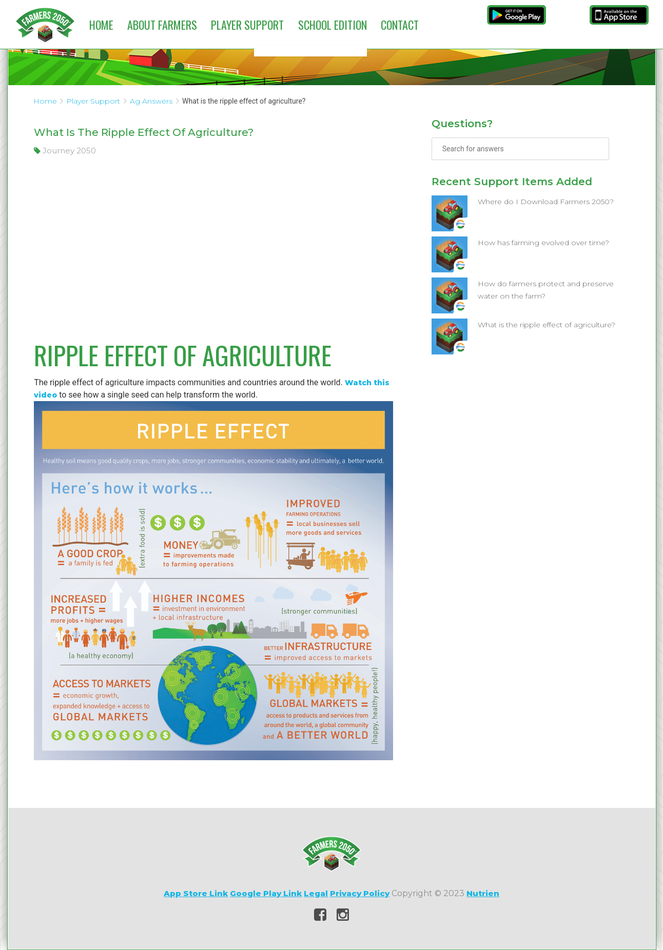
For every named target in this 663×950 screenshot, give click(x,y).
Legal (316, 893)
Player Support (247, 24)
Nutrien (482, 893)
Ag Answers (151, 101)
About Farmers (162, 24)
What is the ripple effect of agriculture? (546, 324)
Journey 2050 (65, 150)
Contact (400, 24)
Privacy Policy (359, 893)
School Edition (332, 24)
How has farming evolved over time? (543, 242)
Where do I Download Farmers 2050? (546, 201)
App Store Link (196, 893)
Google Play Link (266, 893)
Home (101, 24)
